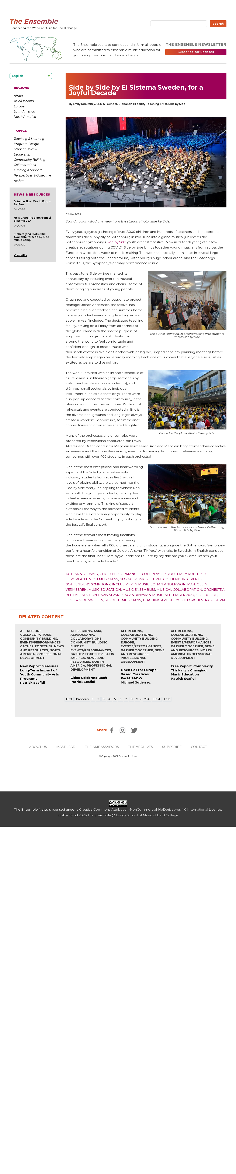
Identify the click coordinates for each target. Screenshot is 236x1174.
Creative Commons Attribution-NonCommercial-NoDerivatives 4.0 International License (150, 809)
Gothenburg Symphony (88, 584)
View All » (20, 255)
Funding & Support (28, 170)
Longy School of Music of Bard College (147, 815)
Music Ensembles (138, 590)
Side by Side (116, 242)
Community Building (29, 160)
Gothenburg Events (182, 579)
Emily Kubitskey (191, 574)
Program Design (26, 144)
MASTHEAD (66, 747)
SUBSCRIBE (172, 747)
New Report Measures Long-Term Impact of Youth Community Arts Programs (39, 672)
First (69, 699)
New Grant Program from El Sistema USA (32, 219)
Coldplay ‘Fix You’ (159, 574)
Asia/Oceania (24, 101)
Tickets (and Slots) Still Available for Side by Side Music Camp (31, 237)
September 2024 (179, 595)
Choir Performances (120, 574)
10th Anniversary (82, 574)
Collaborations (25, 165)
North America (25, 117)
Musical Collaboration (179, 590)
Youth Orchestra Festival (201, 600)
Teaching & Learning (29, 139)
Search (218, 23)
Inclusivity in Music (130, 584)
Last (167, 699)
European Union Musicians (92, 579)
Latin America (24, 111)
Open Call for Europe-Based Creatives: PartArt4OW (139, 674)
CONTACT (199, 747)
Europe (19, 106)
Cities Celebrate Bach (88, 678)
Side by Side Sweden (84, 600)
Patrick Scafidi (32, 683)
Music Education (104, 590)
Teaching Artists (158, 600)
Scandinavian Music (144, 595)
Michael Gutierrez (136, 682)
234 (146, 699)
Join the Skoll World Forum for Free (32, 203)
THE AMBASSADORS (102, 747)
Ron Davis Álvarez (106, 595)
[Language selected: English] (31, 76)
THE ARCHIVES (140, 747)
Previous (82, 699)
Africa (18, 96)
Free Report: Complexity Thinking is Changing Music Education (192, 670)
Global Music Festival (141, 579)
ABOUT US (38, 747)
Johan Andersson (168, 584)
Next (156, 699)
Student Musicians (123, 600)
